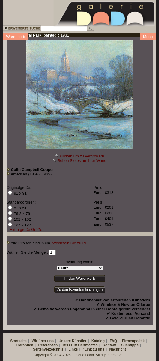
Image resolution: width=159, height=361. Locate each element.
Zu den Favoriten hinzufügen (80, 290)
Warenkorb (15, 36)
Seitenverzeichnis (48, 349)
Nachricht (118, 349)
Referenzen (48, 345)
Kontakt (109, 345)
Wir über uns (43, 341)
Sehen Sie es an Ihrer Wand (82, 160)
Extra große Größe (26, 229)
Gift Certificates (84, 345)
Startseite (18, 341)
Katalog (98, 341)
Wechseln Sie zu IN (69, 243)
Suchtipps (130, 345)
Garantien (24, 345)
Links (73, 349)
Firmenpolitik (133, 341)
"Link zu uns (93, 349)
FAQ (113, 341)
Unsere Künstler (73, 341)
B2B (66, 345)
